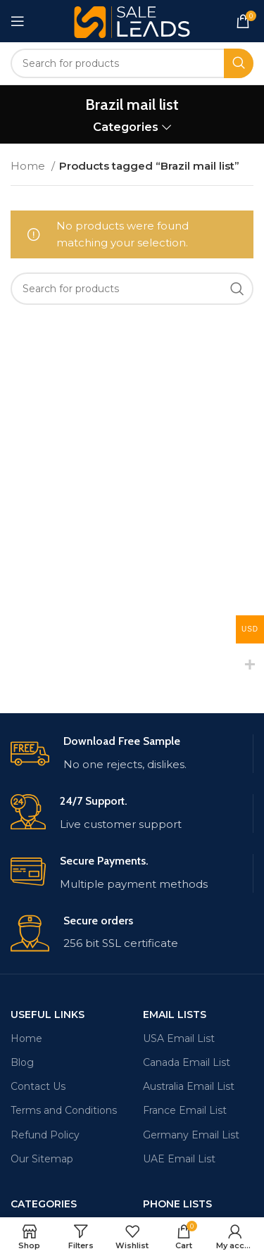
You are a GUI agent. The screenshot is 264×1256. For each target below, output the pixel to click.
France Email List (185, 1110)
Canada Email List (186, 1062)
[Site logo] (132, 20)
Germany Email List (191, 1135)
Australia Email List (188, 1086)
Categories (125, 127)
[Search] (132, 63)
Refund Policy (45, 1135)
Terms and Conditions (64, 1110)
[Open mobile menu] (18, 21)
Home (29, 165)
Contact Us (38, 1086)
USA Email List (179, 1038)
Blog (22, 1062)
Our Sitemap (42, 1159)
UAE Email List (179, 1159)
